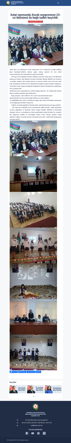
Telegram (31, 371)
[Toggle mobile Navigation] (62, 3)
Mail (39, 371)
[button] (34, 396)
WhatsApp (22, 371)
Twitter (14, 371)
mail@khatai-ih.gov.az (37, 425)
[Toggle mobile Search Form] (58, 2)
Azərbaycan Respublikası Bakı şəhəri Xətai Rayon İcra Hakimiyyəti (17, 3)
